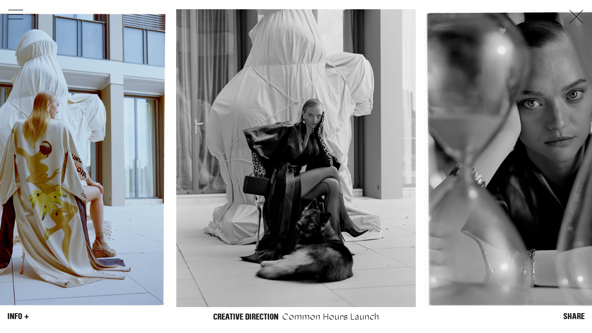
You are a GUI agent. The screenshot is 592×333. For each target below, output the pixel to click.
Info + (18, 316)
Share (574, 316)
